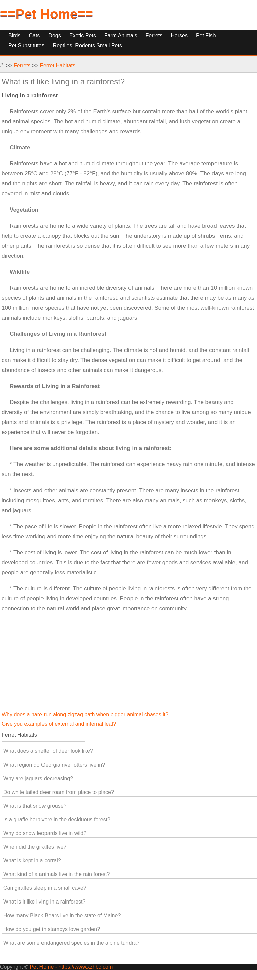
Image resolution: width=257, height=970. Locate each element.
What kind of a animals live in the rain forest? (56, 874)
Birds (14, 35)
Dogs (54, 35)
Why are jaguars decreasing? (38, 778)
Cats (34, 35)
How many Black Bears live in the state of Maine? (62, 915)
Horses (179, 35)
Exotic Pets (82, 35)
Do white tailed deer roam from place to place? (58, 792)
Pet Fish (206, 35)
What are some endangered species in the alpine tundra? (71, 943)
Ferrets (154, 35)
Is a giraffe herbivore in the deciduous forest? (56, 819)
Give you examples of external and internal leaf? (59, 724)
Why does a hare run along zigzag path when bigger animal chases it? (85, 714)
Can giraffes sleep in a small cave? (44, 888)
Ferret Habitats (57, 65)
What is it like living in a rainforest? (44, 902)
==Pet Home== (46, 14)
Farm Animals (120, 35)
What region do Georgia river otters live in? (54, 765)
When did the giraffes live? (34, 847)
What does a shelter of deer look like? (48, 751)
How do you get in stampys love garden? (51, 929)
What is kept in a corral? (32, 860)
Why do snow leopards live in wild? (44, 833)
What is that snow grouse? (35, 806)
